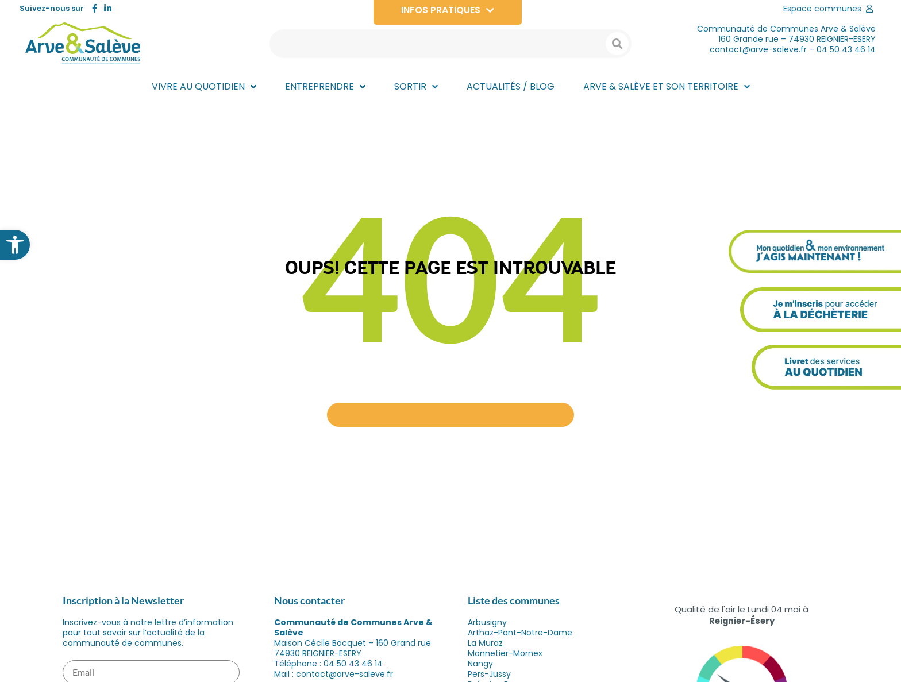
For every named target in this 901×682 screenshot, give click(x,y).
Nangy (480, 663)
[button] (15, 245)
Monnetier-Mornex (505, 653)
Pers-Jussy (489, 674)
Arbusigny (487, 622)
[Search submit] (617, 43)
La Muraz (485, 643)
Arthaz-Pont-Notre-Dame (520, 632)
